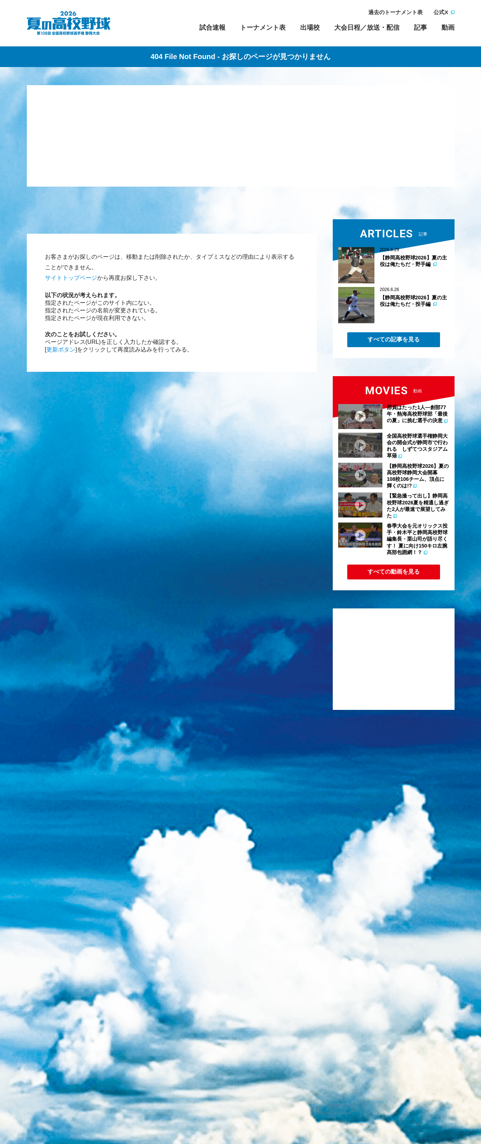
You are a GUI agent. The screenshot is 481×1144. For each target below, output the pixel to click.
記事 (420, 27)
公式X (441, 12)
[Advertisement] (241, 136)
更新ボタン (60, 349)
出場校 (310, 27)
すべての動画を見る (394, 572)
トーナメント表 (263, 27)
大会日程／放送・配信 (366, 27)
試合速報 (212, 27)
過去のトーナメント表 (395, 12)
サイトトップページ (71, 278)
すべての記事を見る (394, 339)
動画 (448, 27)
